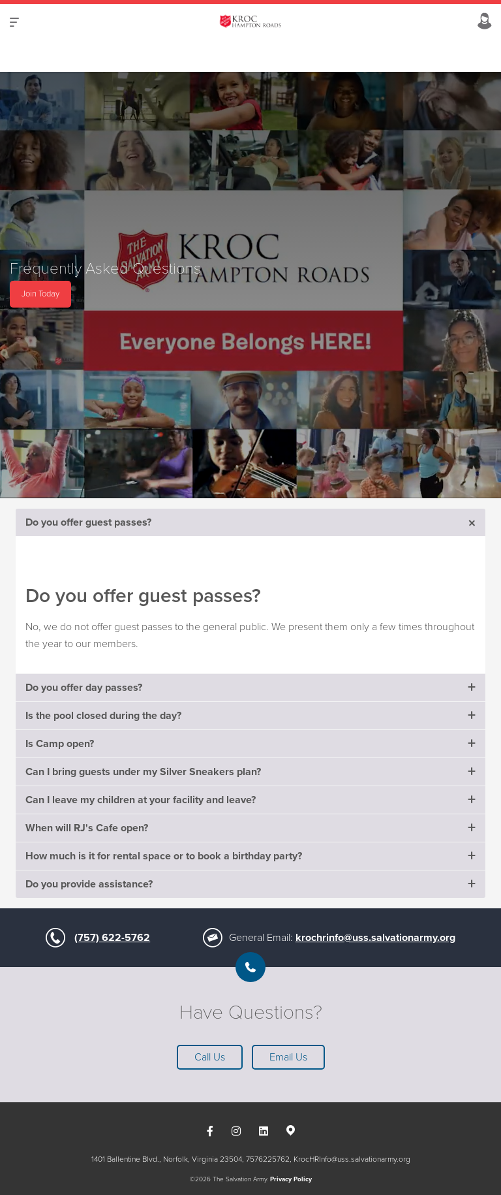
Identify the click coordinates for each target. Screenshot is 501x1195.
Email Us (288, 1057)
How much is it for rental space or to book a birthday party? (163, 856)
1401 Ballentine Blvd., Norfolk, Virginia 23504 (166, 1159)
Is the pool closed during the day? (103, 715)
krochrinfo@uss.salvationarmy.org (375, 937)
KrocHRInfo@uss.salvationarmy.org (352, 1159)
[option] (250, 285)
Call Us (209, 1057)
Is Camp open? (59, 743)
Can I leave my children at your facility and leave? (140, 799)
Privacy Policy (291, 1179)
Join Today (40, 294)
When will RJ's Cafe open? (86, 828)
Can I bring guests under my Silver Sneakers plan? (143, 771)
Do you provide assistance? (89, 884)
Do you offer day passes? (83, 687)
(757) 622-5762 (112, 937)
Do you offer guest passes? (88, 522)
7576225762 (268, 1159)
